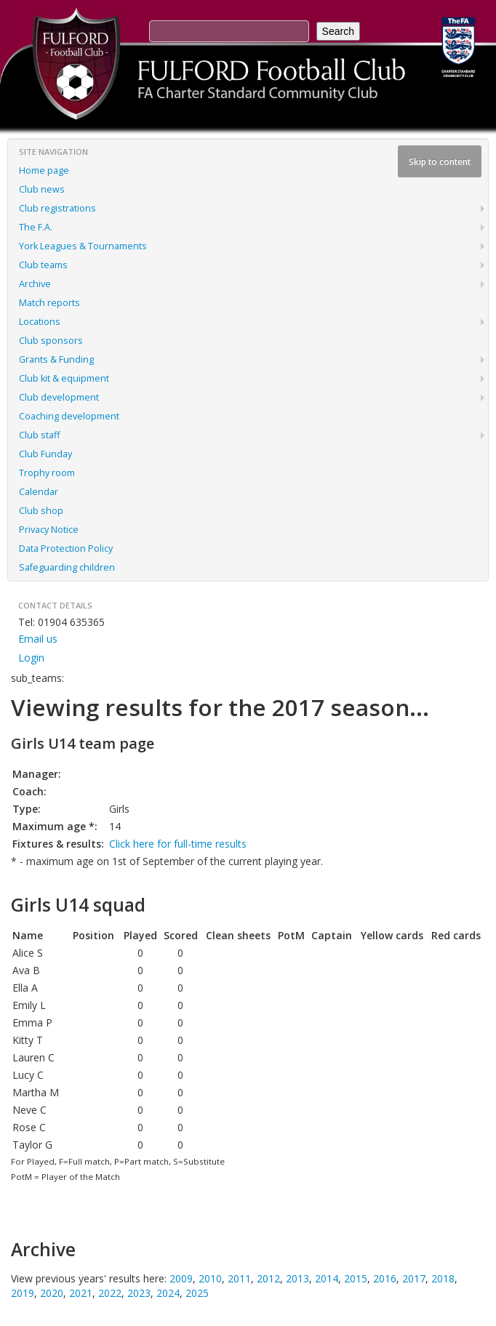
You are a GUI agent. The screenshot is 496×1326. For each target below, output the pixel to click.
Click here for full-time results (178, 844)
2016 (384, 1278)
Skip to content (440, 161)
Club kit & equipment (64, 378)
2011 (239, 1278)
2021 (80, 1293)
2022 (109, 1293)
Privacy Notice (49, 529)
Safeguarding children (67, 567)
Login (31, 657)
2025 (197, 1293)
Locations (39, 322)
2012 (268, 1278)
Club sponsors (51, 340)
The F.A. (35, 227)
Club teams (43, 265)
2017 (413, 1278)
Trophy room (47, 473)
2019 (22, 1293)
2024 (168, 1293)
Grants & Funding (56, 359)
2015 (355, 1278)
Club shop (41, 511)
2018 (443, 1278)
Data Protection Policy (66, 548)
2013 (297, 1278)
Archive (35, 284)
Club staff (39, 435)
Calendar (38, 492)
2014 (326, 1278)
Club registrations (57, 208)
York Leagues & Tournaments (83, 246)
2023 (139, 1293)
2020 (51, 1293)
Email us (37, 639)
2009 (181, 1278)
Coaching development (69, 416)
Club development (59, 397)
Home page (44, 170)
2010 (210, 1278)
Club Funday (45, 454)
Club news (42, 189)
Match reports (49, 303)
